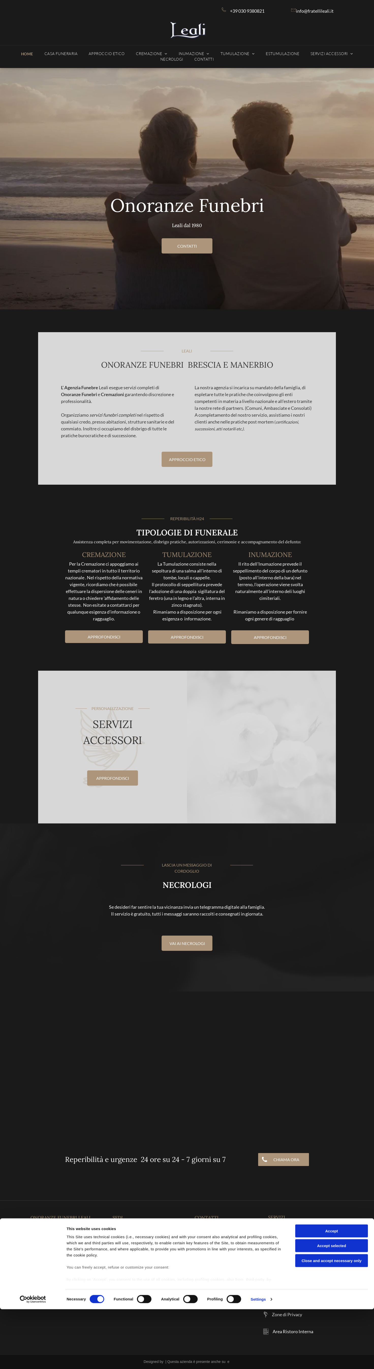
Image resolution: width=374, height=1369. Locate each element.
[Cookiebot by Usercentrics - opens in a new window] (33, 1359)
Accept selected (331, 1305)
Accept (331, 1291)
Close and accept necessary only (332, 1320)
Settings (258, 1359)
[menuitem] (27, 54)
